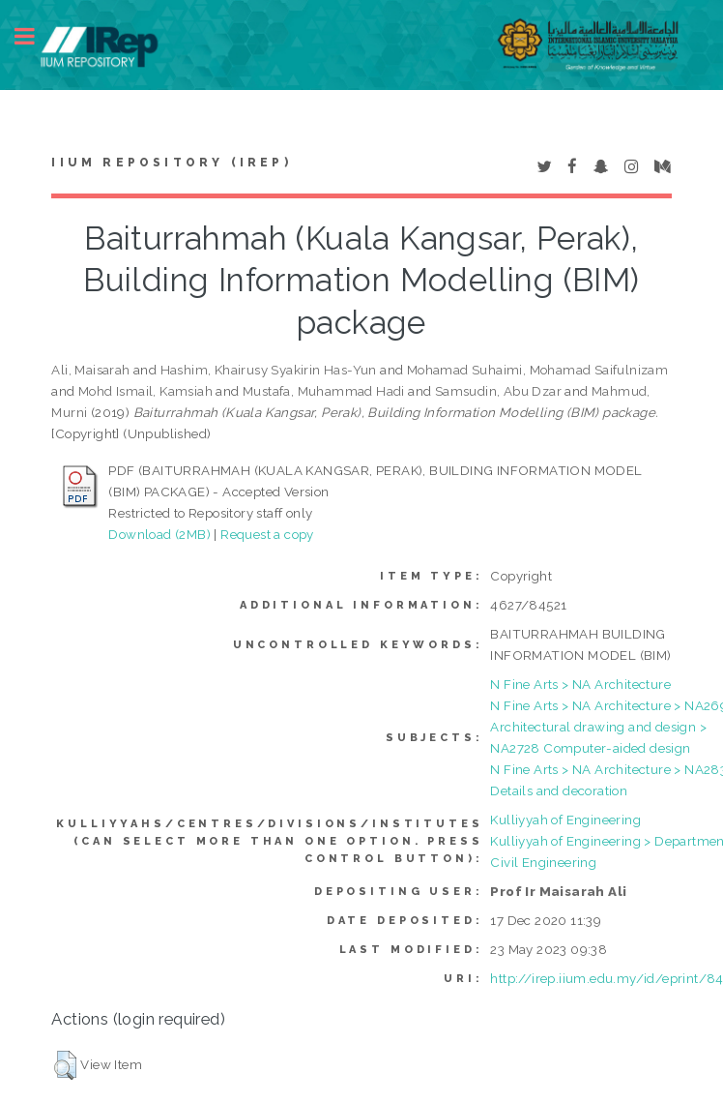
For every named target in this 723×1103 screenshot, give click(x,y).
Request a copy (267, 534)
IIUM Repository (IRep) (171, 162)
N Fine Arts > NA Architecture (580, 684)
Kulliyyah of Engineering (565, 819)
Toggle (35, 36)
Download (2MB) (159, 534)
